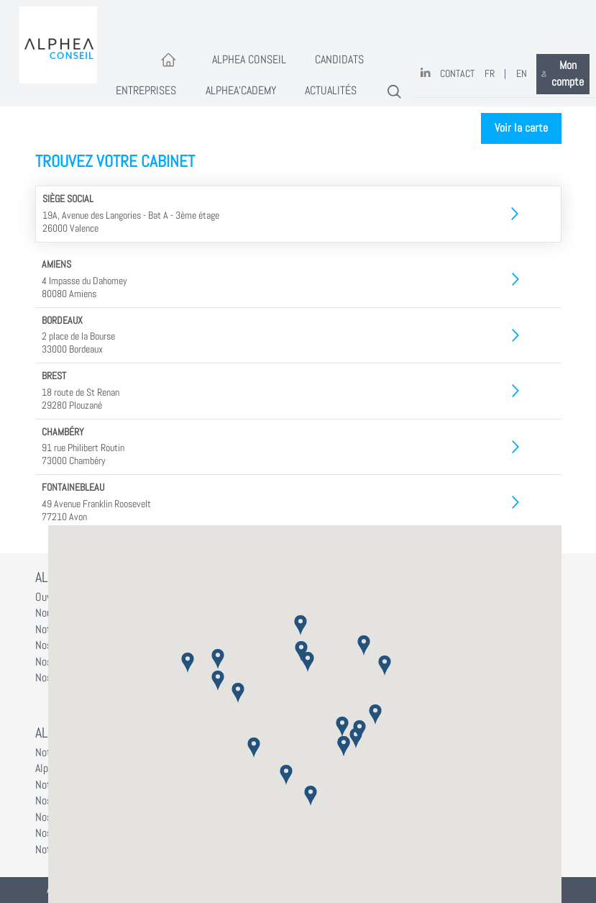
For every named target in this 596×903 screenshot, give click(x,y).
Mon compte (562, 73)
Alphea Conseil (249, 60)
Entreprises (146, 90)
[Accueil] (168, 60)
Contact (457, 74)
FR (490, 74)
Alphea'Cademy (241, 90)
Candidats (339, 60)
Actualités (331, 90)
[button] (300, 624)
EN (521, 74)
